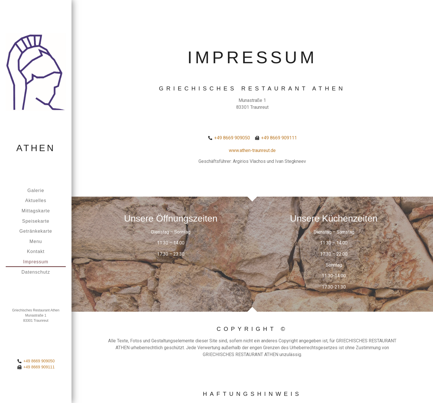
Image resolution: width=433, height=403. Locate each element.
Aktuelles (35, 200)
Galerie (35, 190)
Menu (35, 241)
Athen (35, 148)
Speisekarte (35, 221)
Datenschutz (35, 272)
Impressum (35, 261)
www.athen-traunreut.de (252, 150)
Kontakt (35, 251)
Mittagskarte (35, 210)
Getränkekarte (35, 231)
